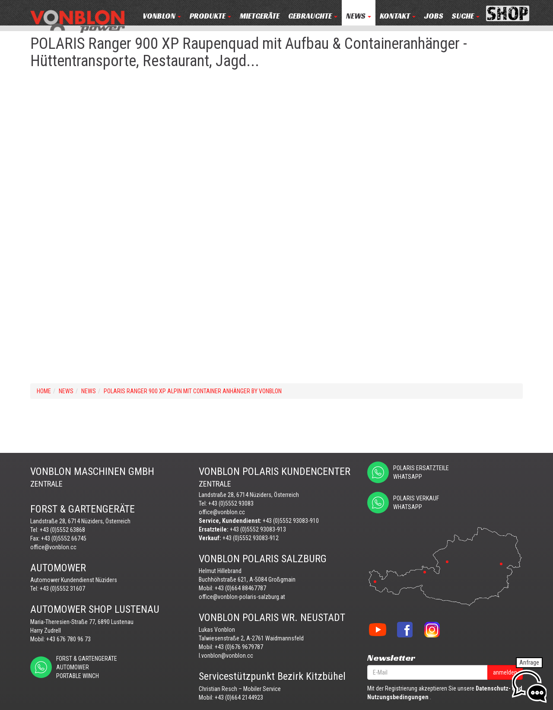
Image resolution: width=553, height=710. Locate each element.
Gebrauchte (312, 16)
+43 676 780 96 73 (68, 639)
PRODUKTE (210, 16)
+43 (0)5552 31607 (62, 588)
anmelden (505, 672)
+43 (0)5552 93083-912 (250, 538)
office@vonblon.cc (53, 547)
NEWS (358, 16)
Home (44, 391)
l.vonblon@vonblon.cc (226, 655)
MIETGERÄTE (260, 16)
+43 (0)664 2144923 (239, 697)
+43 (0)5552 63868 (62, 529)
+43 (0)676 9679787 (239, 646)
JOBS (433, 16)
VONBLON (162, 16)
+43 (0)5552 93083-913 (258, 529)
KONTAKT (398, 16)
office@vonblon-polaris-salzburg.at (242, 596)
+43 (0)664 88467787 (240, 588)
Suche (466, 16)
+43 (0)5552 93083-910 (291, 520)
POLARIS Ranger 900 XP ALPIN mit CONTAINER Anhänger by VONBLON (193, 391)
